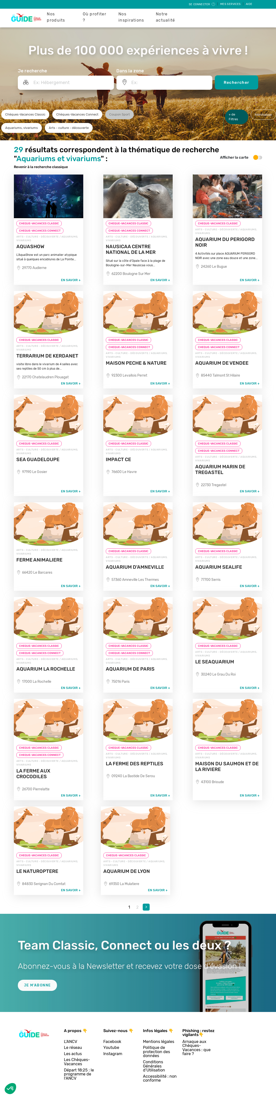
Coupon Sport (119, 114)
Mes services (231, 4)
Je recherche (32, 71)
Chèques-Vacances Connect (77, 114)
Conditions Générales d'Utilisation (154, 1066)
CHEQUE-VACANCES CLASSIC (39, 223)
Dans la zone (130, 71)
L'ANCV (70, 1042)
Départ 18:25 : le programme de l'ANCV (79, 1074)
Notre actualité (165, 17)
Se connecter (202, 4)
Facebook (112, 1042)
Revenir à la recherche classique (41, 167)
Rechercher (236, 82)
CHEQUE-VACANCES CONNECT (40, 230)
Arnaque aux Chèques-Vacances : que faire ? (196, 1048)
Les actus (73, 1054)
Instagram (112, 1054)
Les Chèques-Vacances (77, 1062)
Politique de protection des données (156, 1052)
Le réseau (73, 1048)
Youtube (111, 1048)
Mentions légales (158, 1042)
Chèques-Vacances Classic (25, 114)
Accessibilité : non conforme (160, 1078)
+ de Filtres (233, 117)
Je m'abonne (37, 985)
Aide (249, 4)
